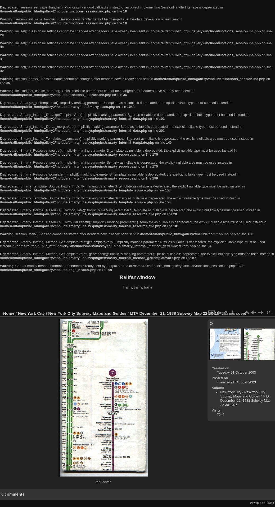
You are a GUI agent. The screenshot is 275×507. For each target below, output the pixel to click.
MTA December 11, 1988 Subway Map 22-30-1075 (177, 313)
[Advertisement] (138, 301)
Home (9, 313)
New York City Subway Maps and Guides (87, 313)
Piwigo (270, 502)
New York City (31, 313)
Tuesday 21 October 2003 (236, 372)
